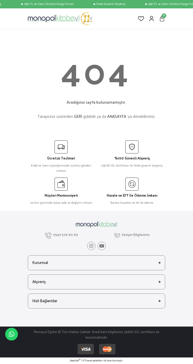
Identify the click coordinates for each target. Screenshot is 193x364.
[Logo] (60, 18)
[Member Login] (151, 18)
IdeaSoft (75, 361)
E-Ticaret (87, 361)
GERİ (78, 116)
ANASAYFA (116, 116)
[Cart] (162, 18)
